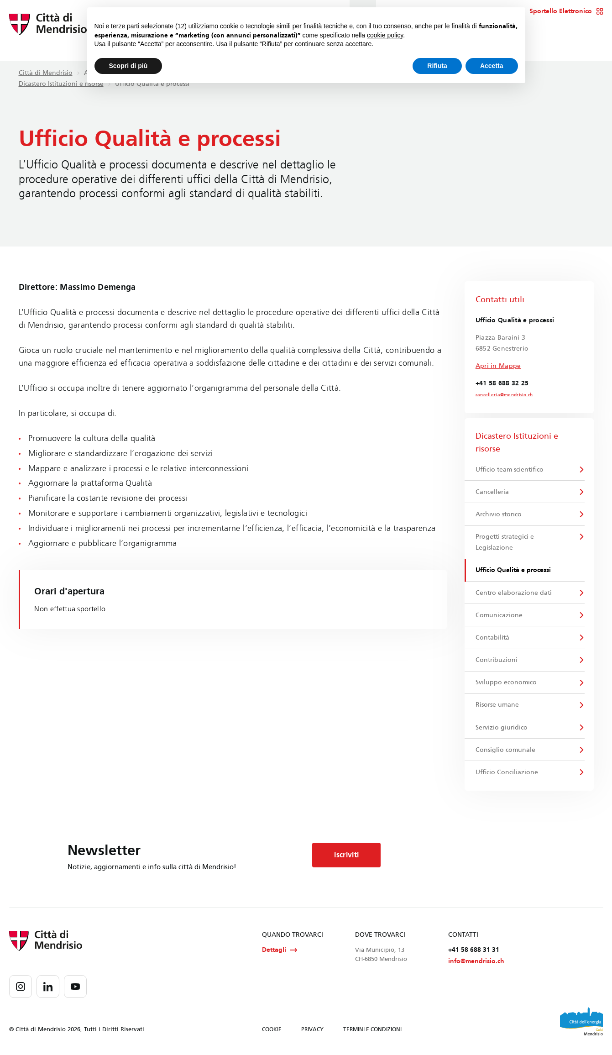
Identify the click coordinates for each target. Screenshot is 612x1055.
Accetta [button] (491, 65)
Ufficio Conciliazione (507, 773)
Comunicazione (499, 615)
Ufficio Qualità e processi (513, 570)
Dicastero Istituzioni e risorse (61, 84)
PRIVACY (312, 1031)
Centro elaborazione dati (514, 593)
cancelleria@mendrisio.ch (504, 395)
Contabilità (493, 638)
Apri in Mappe (498, 366)
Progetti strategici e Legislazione (505, 542)
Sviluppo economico (506, 684)
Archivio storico (499, 515)
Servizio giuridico (502, 729)
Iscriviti (347, 856)
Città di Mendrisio (46, 73)
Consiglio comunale (506, 751)
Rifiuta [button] (437, 65)
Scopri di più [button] (128, 65)
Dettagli (279, 951)
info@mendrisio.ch (476, 963)
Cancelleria (492, 492)
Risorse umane (497, 706)
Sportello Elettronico (566, 11)
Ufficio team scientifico (510, 469)
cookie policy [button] (385, 35)
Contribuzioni (497, 661)
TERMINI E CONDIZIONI (372, 1031)
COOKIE (272, 1031)
